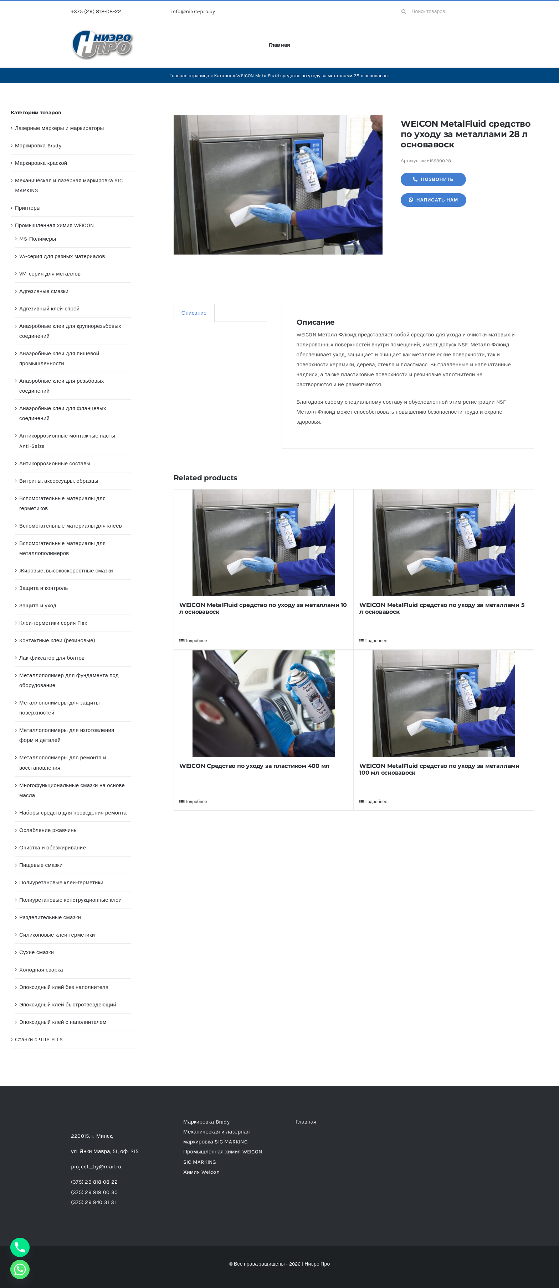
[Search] (403, 11)
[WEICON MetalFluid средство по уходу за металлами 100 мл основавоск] (444, 703)
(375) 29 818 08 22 (94, 1182)
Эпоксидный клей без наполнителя (63, 987)
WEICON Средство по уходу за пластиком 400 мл (254, 766)
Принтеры (28, 208)
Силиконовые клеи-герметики (57, 935)
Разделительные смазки (50, 917)
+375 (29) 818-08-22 (96, 11)
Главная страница (189, 75)
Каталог (223, 75)
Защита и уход (37, 605)
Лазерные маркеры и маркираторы (59, 128)
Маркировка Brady (38, 145)
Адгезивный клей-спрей (49, 308)
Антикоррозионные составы (54, 463)
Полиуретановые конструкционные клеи (70, 900)
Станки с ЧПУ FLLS (39, 1039)
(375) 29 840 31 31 (93, 1202)
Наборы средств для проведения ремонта (73, 813)
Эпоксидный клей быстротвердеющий (67, 1004)
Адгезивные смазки (43, 291)
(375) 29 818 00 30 (94, 1192)
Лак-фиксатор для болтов (51, 658)
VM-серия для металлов (50, 274)
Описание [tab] (194, 313)
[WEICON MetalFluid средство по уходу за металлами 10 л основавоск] (264, 542)
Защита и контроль (43, 588)
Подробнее (195, 640)
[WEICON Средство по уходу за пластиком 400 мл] (264, 703)
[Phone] (20, 1247)
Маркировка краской (41, 163)
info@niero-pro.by (193, 11)
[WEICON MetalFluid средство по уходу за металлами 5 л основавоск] (444, 542)
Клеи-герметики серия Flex (53, 623)
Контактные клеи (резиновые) (57, 640)
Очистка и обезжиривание (52, 847)
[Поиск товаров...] (442, 11)
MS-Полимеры (37, 239)
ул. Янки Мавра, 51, (104, 1151)
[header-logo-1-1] (103, 31)
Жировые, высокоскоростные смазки (66, 570)
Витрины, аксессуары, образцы (58, 481)
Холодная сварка (41, 970)
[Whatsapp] (20, 1269)
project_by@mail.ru (96, 1166)
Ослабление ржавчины (48, 830)
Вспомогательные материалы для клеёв (70, 526)
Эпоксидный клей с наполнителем (63, 1022)
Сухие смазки (36, 952)
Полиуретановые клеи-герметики (61, 882)
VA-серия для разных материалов (62, 256)
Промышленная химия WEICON (54, 225)
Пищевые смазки (41, 865)
